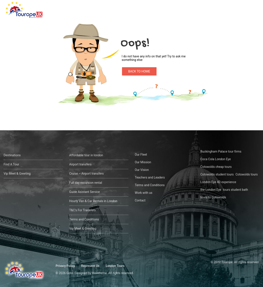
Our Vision (142, 170)
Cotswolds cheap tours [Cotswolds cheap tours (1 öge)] (216, 166)
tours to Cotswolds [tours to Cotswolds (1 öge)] (213, 197)
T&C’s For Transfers (82, 210)
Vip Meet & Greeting (17, 173)
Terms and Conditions (84, 219)
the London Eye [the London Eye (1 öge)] (210, 189)
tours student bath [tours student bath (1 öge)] (235, 189)
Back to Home (139, 71)
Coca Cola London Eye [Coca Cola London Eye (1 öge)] (215, 159)
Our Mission (143, 162)
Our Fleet (141, 154)
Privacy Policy (65, 266)
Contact (240, 10)
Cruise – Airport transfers (86, 173)
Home (144, 10)
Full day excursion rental (85, 182)
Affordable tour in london (86, 155)
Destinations (168, 10)
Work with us (143, 192)
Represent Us (90, 266)
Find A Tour (197, 10)
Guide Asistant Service (84, 192)
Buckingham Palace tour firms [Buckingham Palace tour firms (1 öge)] (220, 151)
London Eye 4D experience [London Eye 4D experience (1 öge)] (218, 182)
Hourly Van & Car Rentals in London (93, 201)
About (220, 10)
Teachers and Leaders (150, 177)
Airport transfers (80, 164)
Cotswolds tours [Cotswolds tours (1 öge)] (246, 174)
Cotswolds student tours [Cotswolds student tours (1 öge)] (217, 174)
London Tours (115, 266)
